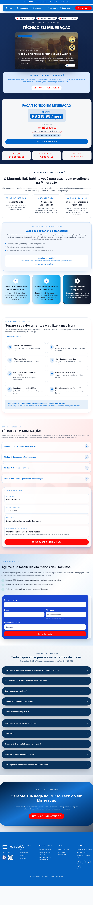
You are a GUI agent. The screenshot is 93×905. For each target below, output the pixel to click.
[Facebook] (84, 862)
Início (9, 8)
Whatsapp (54, 610)
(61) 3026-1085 (82, 852)
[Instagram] (79, 862)
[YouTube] (89, 862)
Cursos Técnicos (45, 849)
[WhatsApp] (79, 867)
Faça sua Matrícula (51, 142)
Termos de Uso (63, 849)
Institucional (23, 8)
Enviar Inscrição (49, 634)
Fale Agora (83, 8)
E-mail (11, 610)
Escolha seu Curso (16, 622)
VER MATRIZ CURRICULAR (46, 88)
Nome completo (15, 600)
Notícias (51, 8)
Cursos (38, 8)
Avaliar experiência (51, 264)
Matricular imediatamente (46, 816)
